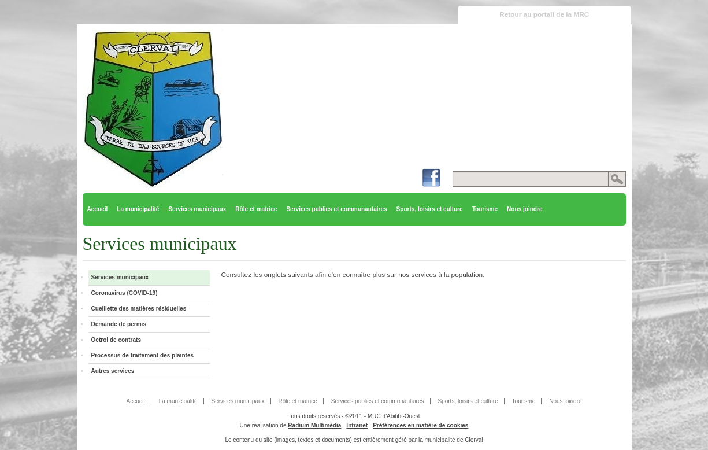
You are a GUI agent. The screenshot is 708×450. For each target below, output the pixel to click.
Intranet (357, 425)
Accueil (97, 209)
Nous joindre (524, 209)
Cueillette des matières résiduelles (139, 308)
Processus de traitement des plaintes (142, 355)
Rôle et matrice (256, 209)
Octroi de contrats (116, 340)
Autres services (113, 371)
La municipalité (138, 209)
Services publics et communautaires (336, 209)
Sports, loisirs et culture (429, 209)
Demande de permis (118, 324)
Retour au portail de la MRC (544, 14)
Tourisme (485, 209)
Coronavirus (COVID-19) (124, 293)
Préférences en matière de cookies (420, 425)
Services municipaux (197, 209)
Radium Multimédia (314, 425)
